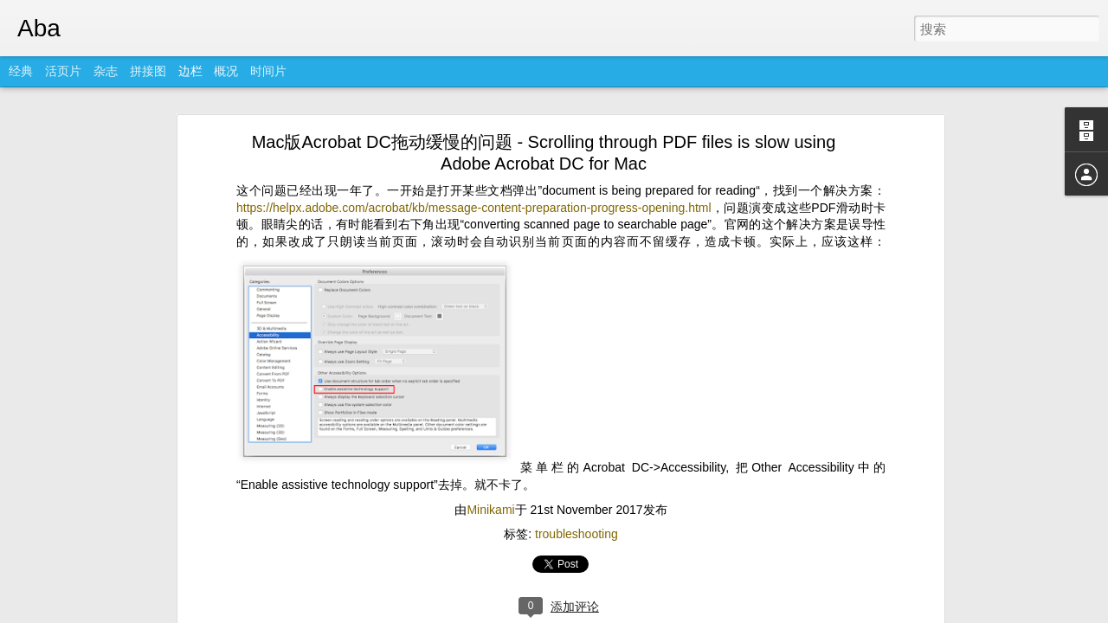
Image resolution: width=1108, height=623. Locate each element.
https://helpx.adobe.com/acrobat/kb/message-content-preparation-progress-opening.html (474, 157)
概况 (226, 71)
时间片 (268, 71)
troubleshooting (576, 484)
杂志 (105, 71)
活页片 (63, 71)
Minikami (490, 459)
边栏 (190, 71)
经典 (21, 71)
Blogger (593, 612)
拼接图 (148, 71)
